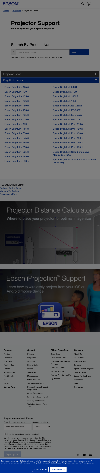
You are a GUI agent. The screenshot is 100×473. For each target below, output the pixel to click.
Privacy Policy (61, 463)
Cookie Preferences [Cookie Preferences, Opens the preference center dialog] (40, 469)
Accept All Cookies (58, 469)
